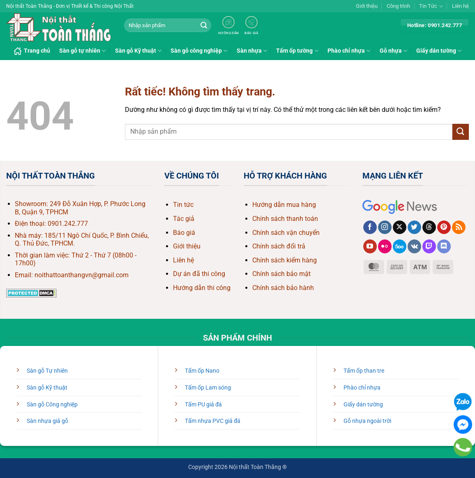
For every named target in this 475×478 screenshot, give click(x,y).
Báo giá (184, 233)
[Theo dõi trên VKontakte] (414, 246)
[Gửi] (204, 25)
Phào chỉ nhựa (348, 51)
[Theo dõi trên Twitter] (414, 227)
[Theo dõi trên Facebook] (370, 227)
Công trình (398, 6)
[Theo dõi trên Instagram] (385, 227)
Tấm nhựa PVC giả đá (212, 421)
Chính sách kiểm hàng (284, 260)
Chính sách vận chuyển (286, 233)
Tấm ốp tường (297, 51)
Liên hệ (460, 6)
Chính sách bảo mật (281, 274)
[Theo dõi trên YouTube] (370, 246)
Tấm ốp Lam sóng (208, 387)
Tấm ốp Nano (202, 370)
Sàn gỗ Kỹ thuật (138, 51)
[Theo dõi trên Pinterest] (444, 227)
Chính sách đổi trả (278, 246)
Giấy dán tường (438, 51)
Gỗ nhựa (393, 51)
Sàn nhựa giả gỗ (47, 421)
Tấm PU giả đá (203, 404)
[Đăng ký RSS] (459, 227)
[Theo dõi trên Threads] (429, 227)
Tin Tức (431, 6)
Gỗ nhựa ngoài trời (367, 421)
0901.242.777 (68, 223)
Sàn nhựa (252, 51)
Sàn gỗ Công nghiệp (52, 404)
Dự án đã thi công (199, 274)
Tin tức (183, 205)
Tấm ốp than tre (364, 370)
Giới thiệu (367, 6)
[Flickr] (385, 246)
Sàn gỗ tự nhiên (82, 51)
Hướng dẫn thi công (202, 288)
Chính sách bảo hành (283, 288)
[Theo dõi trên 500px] (399, 246)
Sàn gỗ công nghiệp (199, 51)
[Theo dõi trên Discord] (444, 246)
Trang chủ (32, 51)
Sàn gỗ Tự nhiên (47, 370)
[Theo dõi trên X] (399, 227)
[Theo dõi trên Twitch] (429, 246)
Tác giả (183, 219)
